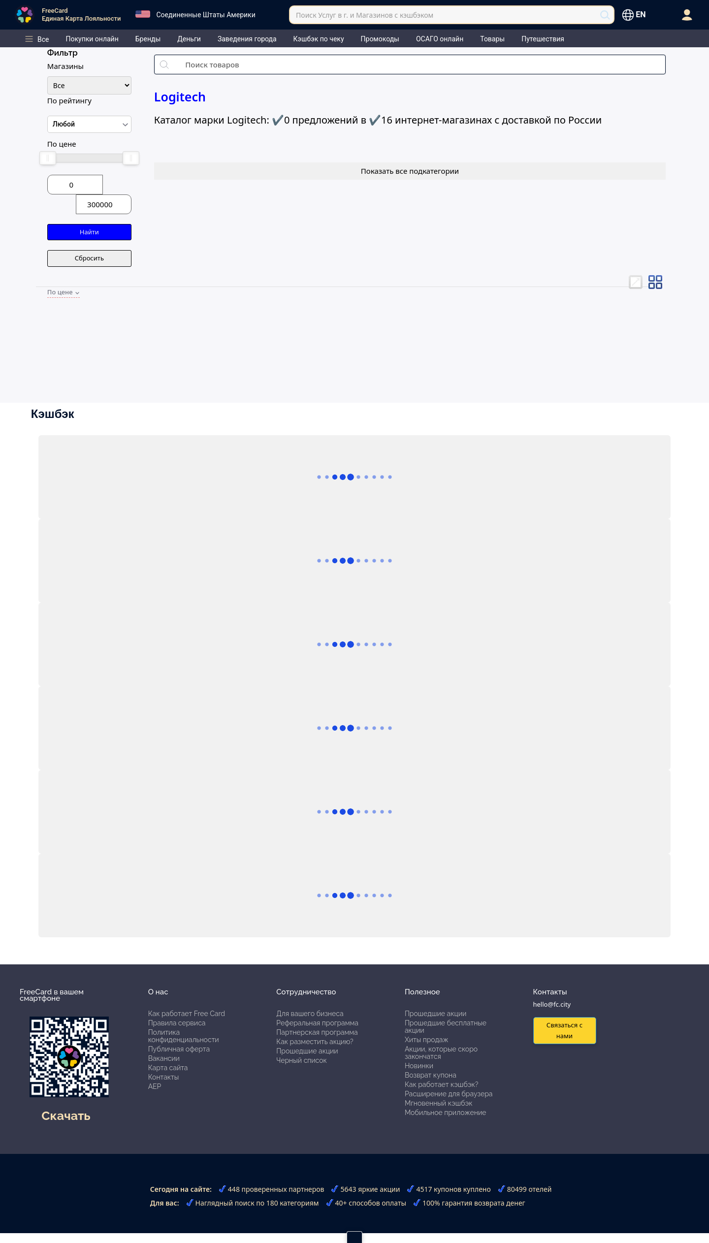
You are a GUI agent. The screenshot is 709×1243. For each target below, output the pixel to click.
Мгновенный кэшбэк (439, 1103)
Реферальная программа (317, 1023)
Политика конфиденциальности (183, 1036)
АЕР (154, 1086)
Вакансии (164, 1058)
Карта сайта (168, 1068)
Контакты (163, 1077)
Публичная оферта (179, 1049)
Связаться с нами (564, 1030)
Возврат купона (430, 1075)
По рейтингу (69, 100)
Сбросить (89, 258)
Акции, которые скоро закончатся (441, 1052)
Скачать (65, 1115)
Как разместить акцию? (314, 1042)
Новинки (419, 1066)
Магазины (65, 66)
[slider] (47, 158)
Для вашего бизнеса (309, 1014)
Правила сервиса (177, 1023)
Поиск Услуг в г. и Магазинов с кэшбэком (364, 15)
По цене (61, 144)
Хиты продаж (427, 1040)
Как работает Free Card (186, 1014)
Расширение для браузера (449, 1094)
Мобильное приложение (445, 1112)
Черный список (301, 1060)
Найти (89, 231)
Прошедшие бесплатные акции (445, 1026)
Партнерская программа (316, 1032)
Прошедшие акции (307, 1051)
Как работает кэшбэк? (442, 1084)
